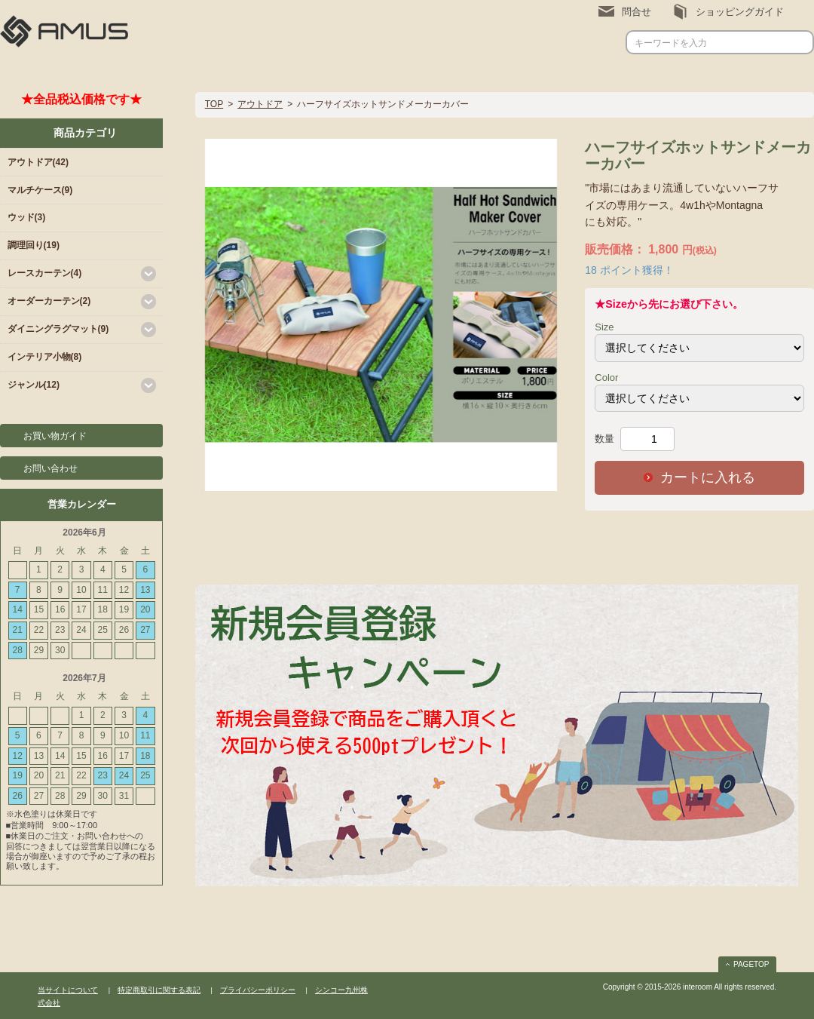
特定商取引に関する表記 (159, 990)
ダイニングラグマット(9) (58, 329)
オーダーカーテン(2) (49, 301)
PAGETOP (751, 964)
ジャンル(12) (34, 384)
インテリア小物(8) (45, 356)
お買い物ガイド (55, 436)
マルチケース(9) (40, 190)
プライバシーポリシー (257, 990)
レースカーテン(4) (45, 273)
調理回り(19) (34, 245)
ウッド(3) (27, 217)
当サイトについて (68, 990)
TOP (214, 104)
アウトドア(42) (38, 162)
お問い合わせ (50, 468)
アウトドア (260, 104)
